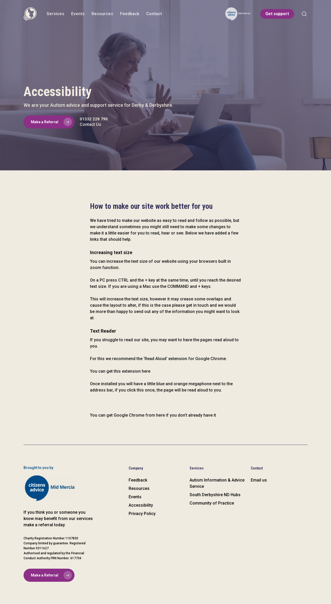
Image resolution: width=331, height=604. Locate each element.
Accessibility (141, 505)
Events (135, 496)
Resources (139, 488)
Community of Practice (212, 503)
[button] (49, 121)
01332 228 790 (94, 119)
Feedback (138, 480)
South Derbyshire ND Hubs (215, 494)
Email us (259, 480)
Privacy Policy (142, 513)
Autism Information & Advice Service (217, 483)
